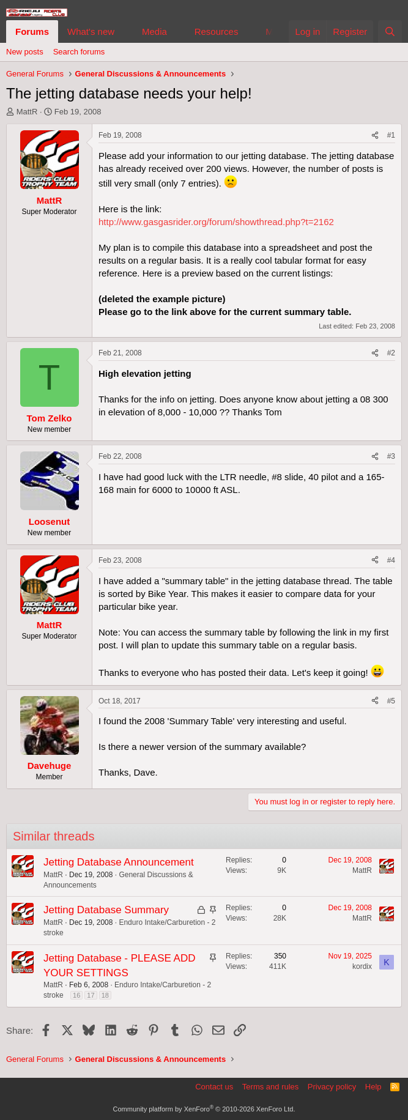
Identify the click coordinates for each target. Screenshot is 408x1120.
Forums (32, 31)
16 (76, 995)
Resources (217, 31)
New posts (24, 51)
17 (90, 995)
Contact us (214, 1086)
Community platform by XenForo (204, 1109)
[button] (124, 31)
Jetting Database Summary (106, 910)
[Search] (390, 31)
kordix (362, 966)
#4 (391, 560)
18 (105, 995)
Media (154, 31)
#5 (391, 701)
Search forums (79, 51)
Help (373, 1086)
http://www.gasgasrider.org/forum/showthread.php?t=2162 (216, 222)
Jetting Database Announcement (118, 862)
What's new (90, 31)
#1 (391, 135)
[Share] (375, 135)
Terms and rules (270, 1086)
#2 (391, 353)
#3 (391, 456)
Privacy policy (332, 1086)
